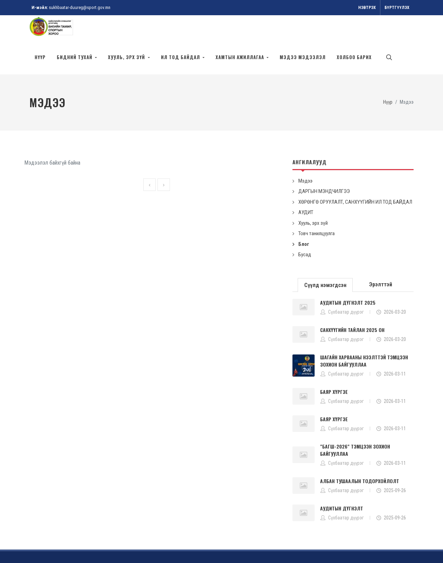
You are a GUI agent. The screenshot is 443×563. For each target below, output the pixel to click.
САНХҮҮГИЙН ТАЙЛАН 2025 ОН (352, 305)
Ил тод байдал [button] (181, 57)
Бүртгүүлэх (397, 7)
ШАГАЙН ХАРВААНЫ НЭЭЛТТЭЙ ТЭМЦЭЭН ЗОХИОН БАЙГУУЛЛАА (364, 336)
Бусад (304, 230)
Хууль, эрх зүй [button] (127, 57)
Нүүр (40, 57)
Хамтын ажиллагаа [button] (240, 57)
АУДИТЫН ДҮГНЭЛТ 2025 (348, 278)
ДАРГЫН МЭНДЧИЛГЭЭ (324, 167)
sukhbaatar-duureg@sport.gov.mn (79, 7)
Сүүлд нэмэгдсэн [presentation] (325, 261)
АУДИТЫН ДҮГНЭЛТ (341, 484)
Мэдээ (305, 157)
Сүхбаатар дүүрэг (346, 287)
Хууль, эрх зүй (313, 199)
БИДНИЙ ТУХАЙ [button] (75, 57)
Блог (303, 220)
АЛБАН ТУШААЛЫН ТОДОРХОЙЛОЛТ (359, 456)
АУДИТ (305, 188)
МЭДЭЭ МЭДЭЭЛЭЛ (303, 57)
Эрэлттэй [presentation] (380, 260)
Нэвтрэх (367, 7)
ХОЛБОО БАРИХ (354, 57)
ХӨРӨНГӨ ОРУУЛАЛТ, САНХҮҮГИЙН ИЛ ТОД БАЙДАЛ (355, 178)
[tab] (325, 260)
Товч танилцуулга (316, 209)
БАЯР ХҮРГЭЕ (334, 367)
